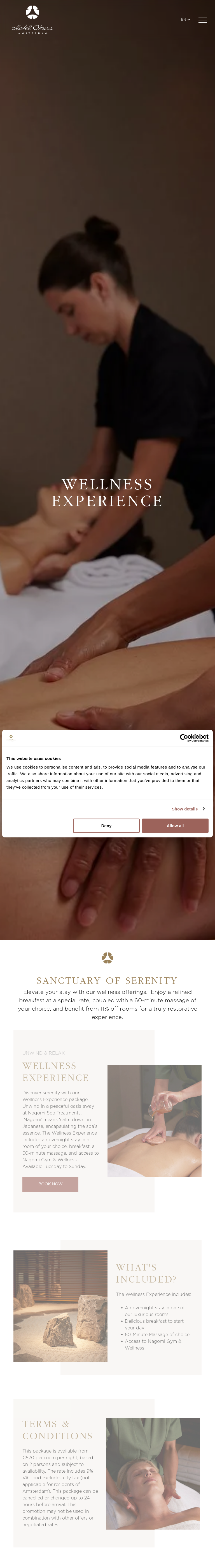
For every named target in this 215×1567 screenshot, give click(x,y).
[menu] (202, 20)
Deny (106, 825)
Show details (185, 809)
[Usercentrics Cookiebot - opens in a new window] (184, 738)
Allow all (175, 825)
